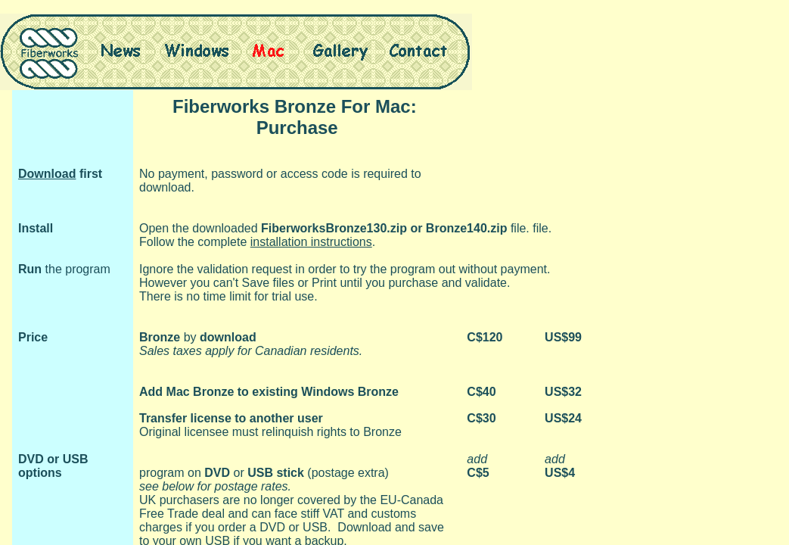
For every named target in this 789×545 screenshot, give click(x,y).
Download (47, 173)
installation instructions (311, 241)
